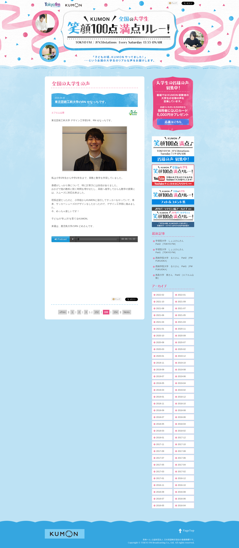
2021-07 (182, 308)
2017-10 (182, 444)
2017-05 (160, 464)
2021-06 (160, 315)
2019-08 (182, 369)
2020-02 (182, 349)
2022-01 (182, 295)
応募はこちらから (173, 122)
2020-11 (182, 329)
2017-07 (160, 458)
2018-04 (182, 424)
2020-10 (160, 335)
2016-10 (182, 485)
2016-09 (160, 492)
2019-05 (160, 383)
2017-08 (182, 451)
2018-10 (182, 403)
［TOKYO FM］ (169, 244)
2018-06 (182, 417)
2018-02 (182, 430)
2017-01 (160, 478)
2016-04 (182, 505)
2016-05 (160, 505)
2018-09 (160, 410)
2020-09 (182, 335)
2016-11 (160, 485)
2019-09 (160, 369)
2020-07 (182, 342)
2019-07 (160, 376)
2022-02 (160, 295)
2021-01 (160, 329)
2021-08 (160, 308)
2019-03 (160, 390)
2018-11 (160, 403)
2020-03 (160, 349)
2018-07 (160, 417)
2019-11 (160, 363)
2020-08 (160, 342)
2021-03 (182, 322)
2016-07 (160, 498)
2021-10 (160, 301)
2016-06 (182, 498)
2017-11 (160, 444)
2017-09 (160, 451)
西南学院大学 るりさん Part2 (171, 258)
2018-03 (160, 430)
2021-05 (182, 315)
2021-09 (182, 301)
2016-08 (182, 492)
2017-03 (160, 471)
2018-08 (182, 410)
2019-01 (160, 397)
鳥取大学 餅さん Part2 (168, 275)
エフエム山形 (57, 112)
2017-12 (182, 437)
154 (116, 312)
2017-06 (182, 458)
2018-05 (160, 424)
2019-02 (182, 390)
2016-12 (182, 478)
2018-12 (182, 397)
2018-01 (160, 437)
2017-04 (182, 464)
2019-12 (182, 356)
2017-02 (182, 471)
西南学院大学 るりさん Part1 (171, 266)
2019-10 (182, 363)
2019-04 (182, 383)
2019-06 (182, 376)
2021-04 (160, 322)
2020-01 (160, 356)
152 (97, 312)
